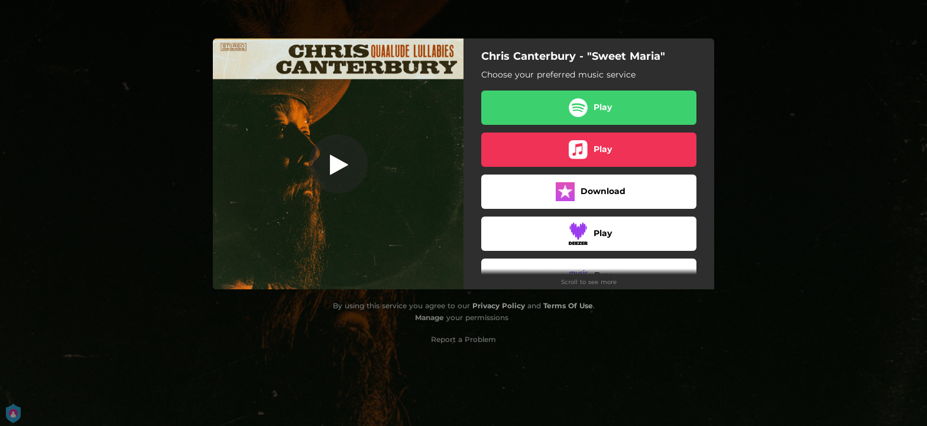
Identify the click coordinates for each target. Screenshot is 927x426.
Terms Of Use (568, 305)
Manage (429, 317)
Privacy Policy (498, 305)
